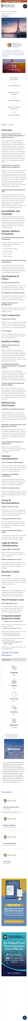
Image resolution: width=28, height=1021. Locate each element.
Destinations (9, 11)
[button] (25, 6)
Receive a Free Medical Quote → (14, 1)
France (15, 11)
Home (3, 11)
